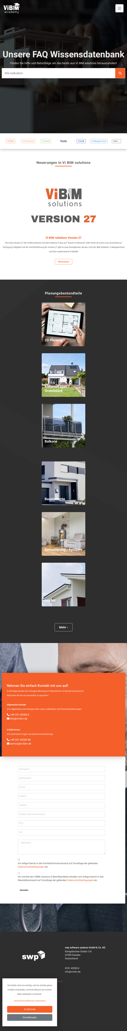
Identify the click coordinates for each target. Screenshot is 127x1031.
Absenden (24, 890)
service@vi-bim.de (19, 743)
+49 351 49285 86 (19, 739)
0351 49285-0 (72, 968)
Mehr (63, 627)
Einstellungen (30, 1017)
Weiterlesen (63, 262)
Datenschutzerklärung (24, 1001)
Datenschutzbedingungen (31, 866)
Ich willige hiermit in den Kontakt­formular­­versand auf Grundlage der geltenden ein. (58, 865)
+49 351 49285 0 (18, 714)
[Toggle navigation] (119, 8)
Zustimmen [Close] (30, 1009)
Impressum (40, 1001)
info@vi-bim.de (17, 718)
